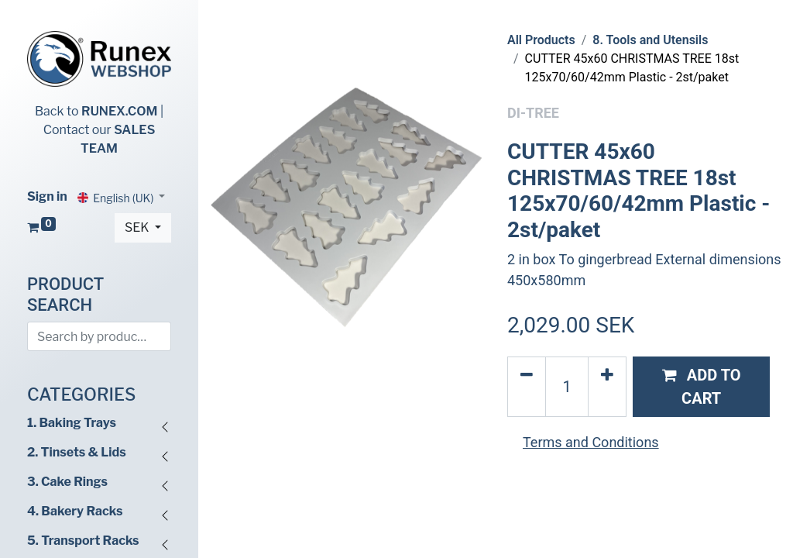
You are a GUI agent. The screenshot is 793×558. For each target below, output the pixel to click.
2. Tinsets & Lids (76, 452)
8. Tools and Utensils (650, 40)
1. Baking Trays (71, 422)
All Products (541, 40)
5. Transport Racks (83, 540)
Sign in (47, 196)
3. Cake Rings (67, 481)
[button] (701, 386)
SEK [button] (138, 227)
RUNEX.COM (119, 111)
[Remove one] (526, 386)
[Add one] (607, 386)
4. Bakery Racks (74, 511)
